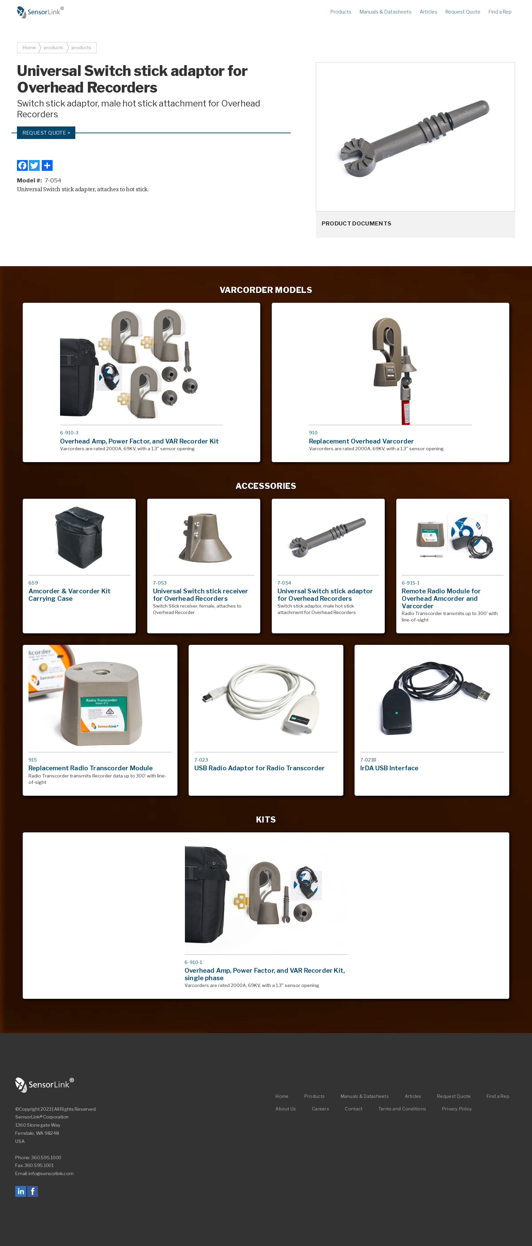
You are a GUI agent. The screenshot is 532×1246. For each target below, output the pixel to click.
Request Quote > (46, 133)
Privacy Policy (457, 1109)
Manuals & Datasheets (386, 12)
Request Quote (462, 12)
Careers (320, 1109)
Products (341, 12)
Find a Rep (500, 12)
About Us (286, 1109)
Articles (428, 12)
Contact (353, 1109)
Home (40, 12)
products (53, 47)
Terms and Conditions (402, 1109)
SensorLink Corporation (44, 1085)
